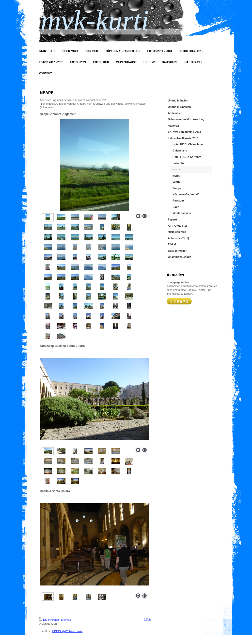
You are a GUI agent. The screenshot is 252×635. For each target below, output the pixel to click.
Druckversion (49, 619)
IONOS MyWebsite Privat (67, 631)
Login (147, 619)
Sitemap (66, 619)
